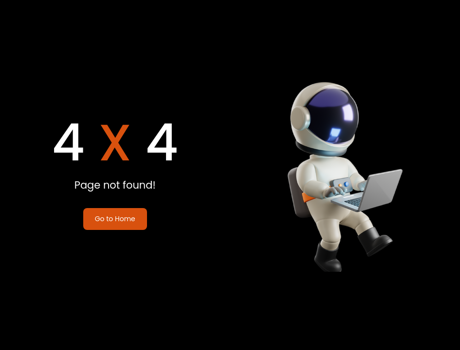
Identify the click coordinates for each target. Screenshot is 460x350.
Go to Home (115, 219)
